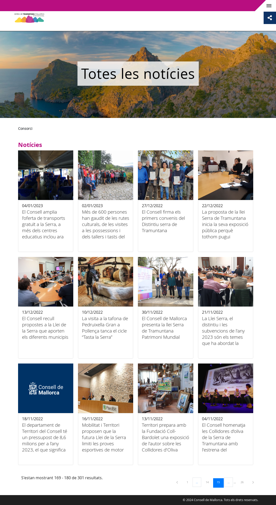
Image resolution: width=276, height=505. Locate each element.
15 (220, 482)
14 (208, 482)
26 (243, 482)
